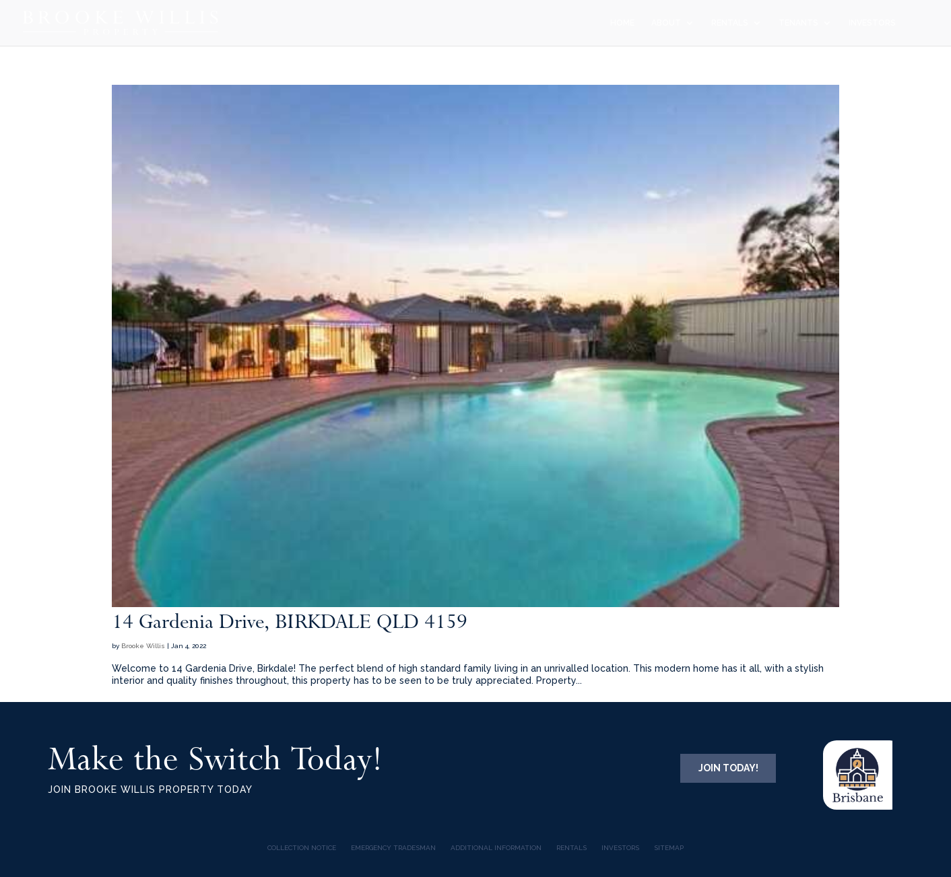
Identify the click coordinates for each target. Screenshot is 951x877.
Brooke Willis (143, 646)
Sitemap (669, 847)
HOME (622, 23)
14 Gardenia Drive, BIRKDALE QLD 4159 (289, 621)
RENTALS (729, 23)
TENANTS (798, 23)
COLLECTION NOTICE (301, 847)
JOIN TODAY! (728, 768)
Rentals (571, 847)
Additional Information (496, 847)
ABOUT (666, 23)
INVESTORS (872, 23)
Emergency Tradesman (393, 847)
